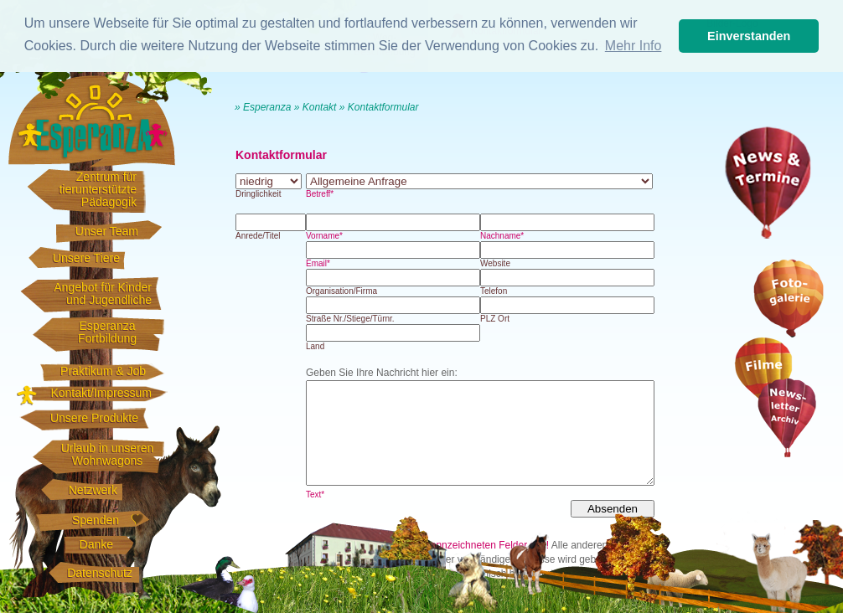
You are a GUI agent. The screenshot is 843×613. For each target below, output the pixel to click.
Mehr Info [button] (633, 46)
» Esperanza (263, 107)
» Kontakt (315, 107)
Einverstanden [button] (748, 36)
